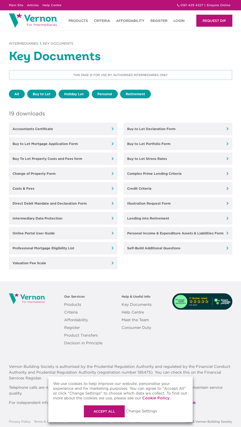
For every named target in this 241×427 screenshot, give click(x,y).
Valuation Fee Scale (29, 263)
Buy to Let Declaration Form (151, 129)
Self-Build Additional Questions (153, 248)
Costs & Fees (23, 188)
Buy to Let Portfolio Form (148, 144)
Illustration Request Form (149, 203)
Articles (33, 5)
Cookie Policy (156, 398)
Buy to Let (41, 94)
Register (72, 327)
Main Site (16, 5)
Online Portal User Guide (33, 233)
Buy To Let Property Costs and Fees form (47, 159)
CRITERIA (102, 21)
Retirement (135, 94)
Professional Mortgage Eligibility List (43, 248)
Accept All (104, 411)
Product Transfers (81, 335)
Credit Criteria (139, 188)
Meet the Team (135, 320)
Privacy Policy (20, 421)
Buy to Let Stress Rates (147, 159)
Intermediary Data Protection (37, 218)
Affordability (76, 320)
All (16, 94)
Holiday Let (74, 94)
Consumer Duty (136, 327)
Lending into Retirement (148, 218)
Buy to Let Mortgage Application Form (45, 144)
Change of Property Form (34, 174)
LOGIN (179, 21)
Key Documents (137, 304)
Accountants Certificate (32, 129)
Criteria (71, 312)
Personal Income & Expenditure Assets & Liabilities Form (175, 233)
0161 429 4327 (191, 5)
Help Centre (52, 5)
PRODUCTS (78, 21)
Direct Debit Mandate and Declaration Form (49, 203)
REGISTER (158, 21)
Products (72, 304)
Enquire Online (218, 5)
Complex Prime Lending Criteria (154, 174)
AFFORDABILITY (130, 21)
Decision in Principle (83, 343)
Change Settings (141, 411)
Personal (104, 94)
